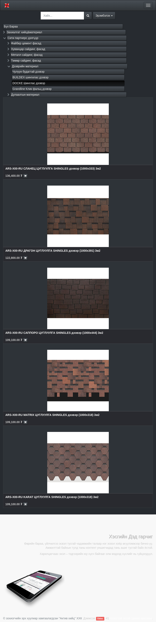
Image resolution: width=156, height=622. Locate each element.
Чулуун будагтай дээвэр (29, 71)
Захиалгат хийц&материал (24, 32)
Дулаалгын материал (25, 94)
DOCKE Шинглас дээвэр (29, 83)
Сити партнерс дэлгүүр (23, 38)
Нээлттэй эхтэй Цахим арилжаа (131, 618)
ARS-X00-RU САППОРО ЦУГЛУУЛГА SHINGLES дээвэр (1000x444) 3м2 (54, 332)
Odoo (100, 618)
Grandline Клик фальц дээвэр (32, 89)
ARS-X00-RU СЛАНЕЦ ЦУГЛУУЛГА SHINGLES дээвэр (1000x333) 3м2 (53, 168)
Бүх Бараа (11, 26)
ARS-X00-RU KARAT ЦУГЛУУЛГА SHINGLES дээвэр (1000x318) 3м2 (52, 497)
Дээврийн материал (25, 66)
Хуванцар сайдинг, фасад (28, 49)
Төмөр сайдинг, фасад (26, 60)
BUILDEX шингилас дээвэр (30, 77)
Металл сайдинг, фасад (26, 54)
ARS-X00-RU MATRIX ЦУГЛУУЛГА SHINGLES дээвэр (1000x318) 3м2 (52, 415)
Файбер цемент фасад (26, 43)
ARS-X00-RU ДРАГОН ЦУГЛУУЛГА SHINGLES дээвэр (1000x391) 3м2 (52, 250)
